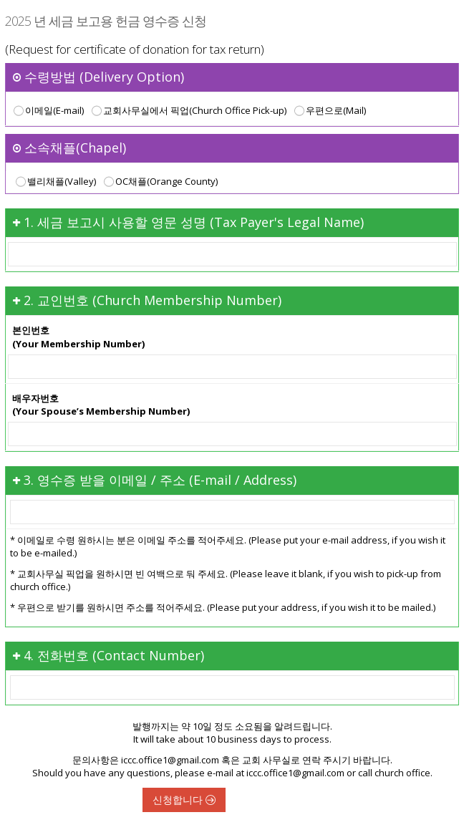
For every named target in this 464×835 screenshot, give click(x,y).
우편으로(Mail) (328, 111)
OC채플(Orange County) (159, 182)
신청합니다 (184, 799)
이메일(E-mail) (47, 111)
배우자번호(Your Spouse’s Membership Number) (101, 405)
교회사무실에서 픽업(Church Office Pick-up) (187, 111)
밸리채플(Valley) (54, 182)
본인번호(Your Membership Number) (78, 337)
